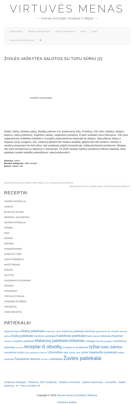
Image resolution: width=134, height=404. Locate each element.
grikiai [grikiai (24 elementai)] (7, 336)
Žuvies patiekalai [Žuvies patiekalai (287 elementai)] (82, 358)
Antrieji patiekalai (39, 31)
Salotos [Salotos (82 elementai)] (116, 347)
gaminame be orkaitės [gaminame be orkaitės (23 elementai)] (107, 331)
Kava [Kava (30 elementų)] (89, 335)
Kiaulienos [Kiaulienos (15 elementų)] (8, 341)
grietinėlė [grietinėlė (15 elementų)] (123, 331)
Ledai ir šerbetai (14, 259)
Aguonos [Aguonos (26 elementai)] (9, 331)
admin (17, 161)
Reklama (92, 395)
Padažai (8, 270)
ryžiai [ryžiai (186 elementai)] (94, 346)
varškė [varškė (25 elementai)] (84, 352)
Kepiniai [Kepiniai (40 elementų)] (117, 336)
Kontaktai (80, 395)
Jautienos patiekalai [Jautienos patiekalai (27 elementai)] (45, 336)
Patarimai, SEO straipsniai (42, 382)
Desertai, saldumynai (16, 217)
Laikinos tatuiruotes (92, 382)
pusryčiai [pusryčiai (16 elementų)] (19, 347)
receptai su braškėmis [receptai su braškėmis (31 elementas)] (75, 347)
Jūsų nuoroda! (28, 385)
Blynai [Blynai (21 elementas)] (17, 331)
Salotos (15, 166)
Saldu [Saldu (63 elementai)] (104, 347)
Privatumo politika (67, 402)
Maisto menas (12, 264)
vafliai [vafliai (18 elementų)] (65, 352)
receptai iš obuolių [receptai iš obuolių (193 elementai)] (43, 346)
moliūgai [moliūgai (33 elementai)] (90, 340)
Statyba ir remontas (69, 382)
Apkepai (8, 207)
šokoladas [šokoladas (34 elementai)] (56, 358)
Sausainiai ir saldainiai (17, 280)
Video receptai (31, 163)
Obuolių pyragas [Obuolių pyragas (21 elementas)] (104, 341)
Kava (83, 31)
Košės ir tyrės (13, 254)
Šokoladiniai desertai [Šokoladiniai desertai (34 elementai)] (27, 358)
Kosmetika (110, 382)
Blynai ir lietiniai (14, 212)
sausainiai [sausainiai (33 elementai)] (10, 352)
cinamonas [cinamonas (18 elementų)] (50, 331)
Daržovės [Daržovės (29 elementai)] (90, 331)
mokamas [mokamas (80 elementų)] (76, 341)
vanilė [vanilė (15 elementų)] (78, 353)
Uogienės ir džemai (15, 301)
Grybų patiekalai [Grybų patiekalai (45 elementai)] (22, 336)
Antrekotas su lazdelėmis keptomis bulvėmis (98, 186)
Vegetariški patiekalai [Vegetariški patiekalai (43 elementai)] (103, 352)
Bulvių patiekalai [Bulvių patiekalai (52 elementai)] (32, 331)
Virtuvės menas (67, 9)
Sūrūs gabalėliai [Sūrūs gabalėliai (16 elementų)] (31, 353)
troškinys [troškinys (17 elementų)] (43, 353)
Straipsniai (10, 291)
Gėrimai (8, 228)
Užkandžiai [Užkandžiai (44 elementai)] (54, 352)
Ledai (94, 31)
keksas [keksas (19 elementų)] (96, 336)
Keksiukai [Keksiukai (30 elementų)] (105, 335)
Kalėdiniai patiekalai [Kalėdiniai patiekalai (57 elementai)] (71, 336)
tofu (21, 166)
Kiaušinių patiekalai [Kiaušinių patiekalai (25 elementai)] (23, 341)
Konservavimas (13, 249)
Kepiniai (8, 238)
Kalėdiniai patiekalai (22, 40)
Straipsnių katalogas (15, 382)
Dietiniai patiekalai (15, 222)
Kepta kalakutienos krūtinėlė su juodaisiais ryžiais (39, 183)
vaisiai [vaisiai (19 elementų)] (72, 352)
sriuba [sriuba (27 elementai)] (20, 352)
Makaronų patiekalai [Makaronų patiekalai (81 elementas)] (51, 341)
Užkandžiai (16, 31)
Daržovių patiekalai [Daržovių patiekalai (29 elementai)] (73, 331)
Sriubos (9, 286)
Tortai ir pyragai (65, 31)
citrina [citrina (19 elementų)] (58, 331)
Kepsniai (9, 243)
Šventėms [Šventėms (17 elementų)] (45, 359)
